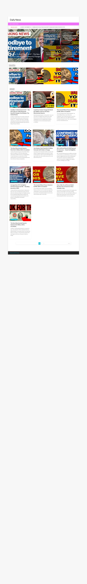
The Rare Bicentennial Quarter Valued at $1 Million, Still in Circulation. (18, 224)
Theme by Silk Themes (14, 252)
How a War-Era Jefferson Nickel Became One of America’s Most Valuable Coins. (65, 186)
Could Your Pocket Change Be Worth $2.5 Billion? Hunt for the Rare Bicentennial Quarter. (70, 38)
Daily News (15, 19)
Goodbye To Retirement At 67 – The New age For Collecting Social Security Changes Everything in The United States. (42, 27)
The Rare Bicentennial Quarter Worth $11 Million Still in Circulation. (70, 54)
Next (69, 243)
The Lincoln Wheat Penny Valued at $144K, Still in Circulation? (52, 54)
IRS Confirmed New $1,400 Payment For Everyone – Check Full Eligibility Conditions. (66, 149)
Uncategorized (13, 51)
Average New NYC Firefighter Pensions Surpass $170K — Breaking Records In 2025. (19, 186)
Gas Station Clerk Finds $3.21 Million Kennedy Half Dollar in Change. (43, 148)
